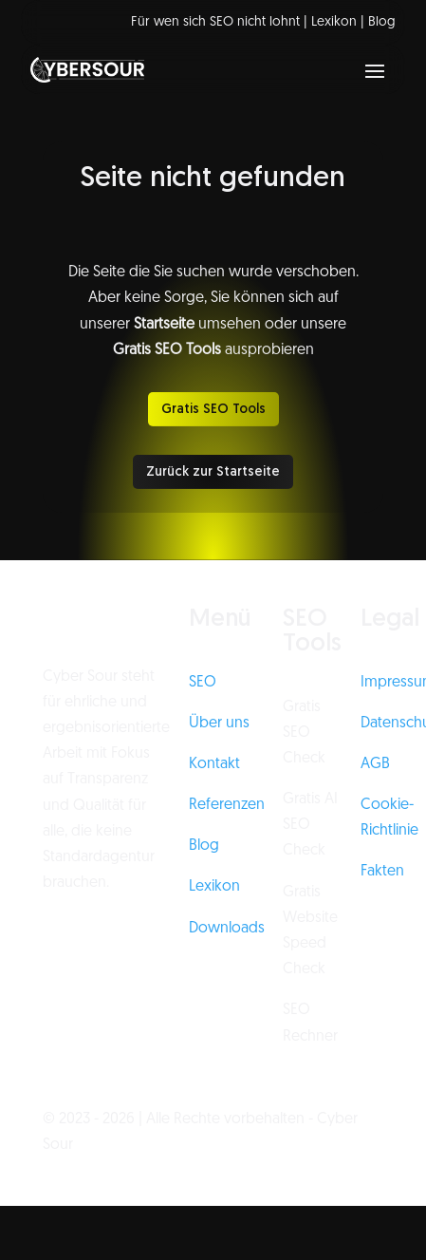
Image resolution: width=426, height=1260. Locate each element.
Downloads (227, 928)
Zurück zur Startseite (213, 472)
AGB (375, 764)
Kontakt (214, 764)
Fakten (382, 871)
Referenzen (227, 805)
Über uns (219, 723)
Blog (382, 22)
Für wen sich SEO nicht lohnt (215, 22)
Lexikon (334, 22)
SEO (202, 682)
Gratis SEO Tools (213, 410)
